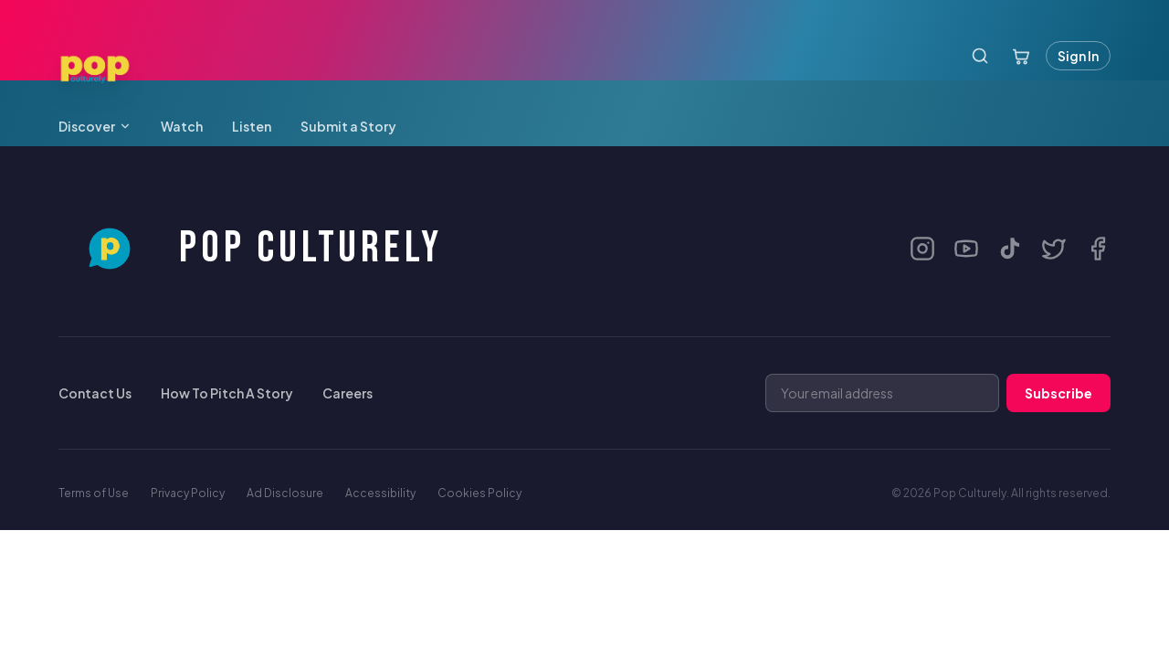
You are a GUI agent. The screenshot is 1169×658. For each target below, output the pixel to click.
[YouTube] (966, 248)
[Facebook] (1098, 248)
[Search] (980, 55)
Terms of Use (93, 493)
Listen (251, 126)
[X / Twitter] (1054, 248)
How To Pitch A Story (227, 393)
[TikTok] (1010, 248)
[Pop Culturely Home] (250, 248)
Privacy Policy (188, 493)
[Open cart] (1021, 55)
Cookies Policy (479, 493)
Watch (182, 126)
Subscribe (1058, 393)
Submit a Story (348, 126)
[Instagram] (922, 248)
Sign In (1078, 56)
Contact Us (95, 393)
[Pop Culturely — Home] (95, 69)
